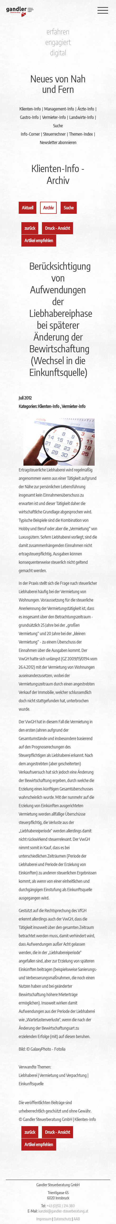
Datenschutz (62, 1219)
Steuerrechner (54, 134)
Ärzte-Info (86, 108)
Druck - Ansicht (57, 228)
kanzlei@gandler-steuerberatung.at (63, 1211)
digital (58, 52)
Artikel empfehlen (39, 240)
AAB (77, 1219)
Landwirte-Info (81, 117)
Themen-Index (81, 134)
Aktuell (27, 207)
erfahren (58, 31)
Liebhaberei (28, 1075)
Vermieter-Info (54, 117)
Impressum (43, 1219)
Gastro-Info (29, 117)
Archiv (48, 207)
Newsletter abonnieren (58, 142)
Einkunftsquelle (31, 1083)
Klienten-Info (30, 108)
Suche (58, 125)
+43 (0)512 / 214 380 (61, 1206)
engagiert (58, 41)
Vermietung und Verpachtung (63, 1075)
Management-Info (59, 108)
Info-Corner (30, 134)
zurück (30, 228)
